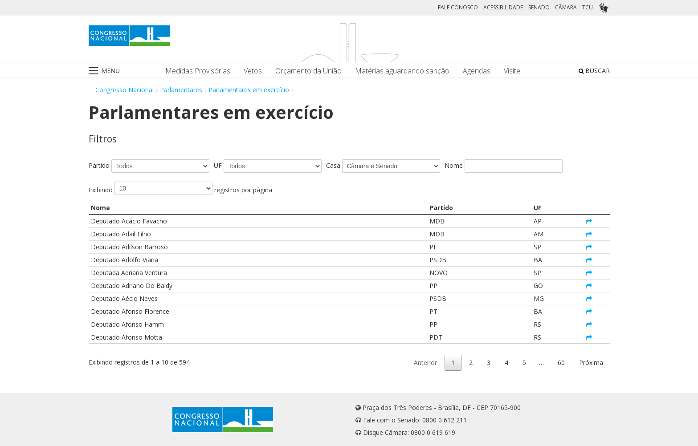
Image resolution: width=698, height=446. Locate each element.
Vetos (253, 71)
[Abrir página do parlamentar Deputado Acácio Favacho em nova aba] (589, 221)
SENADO (539, 7)
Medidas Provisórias (197, 71)
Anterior (425, 362)
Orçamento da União (308, 71)
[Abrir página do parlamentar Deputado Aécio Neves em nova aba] (589, 298)
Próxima (591, 362)
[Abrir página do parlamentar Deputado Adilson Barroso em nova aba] (589, 247)
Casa (333, 165)
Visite (512, 71)
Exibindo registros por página (180, 188)
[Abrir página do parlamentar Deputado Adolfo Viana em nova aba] (589, 259)
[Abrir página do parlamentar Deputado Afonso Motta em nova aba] (589, 337)
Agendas (476, 71)
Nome (454, 165)
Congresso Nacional (124, 89)
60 (561, 362)
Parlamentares (181, 89)
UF (218, 165)
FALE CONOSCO (458, 7)
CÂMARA (566, 7)
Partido (99, 165)
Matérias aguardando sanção (402, 71)
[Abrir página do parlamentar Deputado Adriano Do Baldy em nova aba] (589, 285)
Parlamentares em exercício (248, 89)
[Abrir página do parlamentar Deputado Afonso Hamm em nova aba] (589, 324)
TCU (587, 7)
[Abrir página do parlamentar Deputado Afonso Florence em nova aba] (589, 311)
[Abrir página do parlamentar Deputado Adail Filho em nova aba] (589, 234)
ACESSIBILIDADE (503, 7)
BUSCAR (594, 70)
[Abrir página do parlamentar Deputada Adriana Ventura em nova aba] (589, 272)
